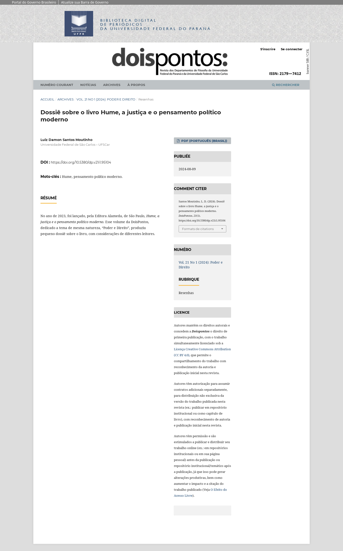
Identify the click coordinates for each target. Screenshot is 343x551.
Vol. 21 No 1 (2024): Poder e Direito (105, 99)
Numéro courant (56, 85)
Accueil (47, 99)
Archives (111, 85)
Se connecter (292, 49)
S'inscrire (267, 49)
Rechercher (285, 85)
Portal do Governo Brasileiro (34, 2)
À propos (136, 85)
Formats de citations (198, 229)
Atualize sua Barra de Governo (84, 2)
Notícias (88, 85)
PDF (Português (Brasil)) (203, 141)
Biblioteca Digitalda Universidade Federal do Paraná (155, 24)
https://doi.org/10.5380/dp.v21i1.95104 (81, 162)
